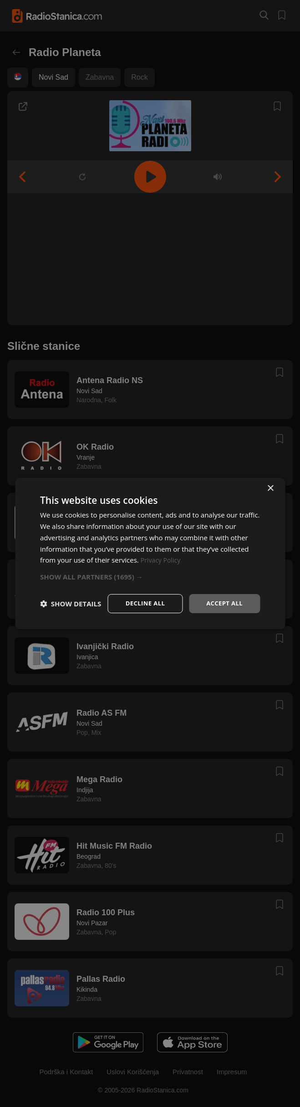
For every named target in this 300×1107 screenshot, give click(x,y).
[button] (150, 568)
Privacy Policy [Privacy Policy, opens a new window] (162, 550)
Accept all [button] (223, 594)
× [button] (270, 479)
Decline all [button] (141, 594)
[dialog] (150, 553)
